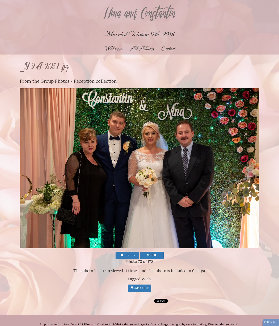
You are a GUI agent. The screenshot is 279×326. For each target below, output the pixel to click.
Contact (168, 49)
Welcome (113, 49)
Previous (127, 255)
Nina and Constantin (139, 14)
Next (152, 255)
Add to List (139, 288)
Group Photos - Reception (68, 81)
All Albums (142, 49)
